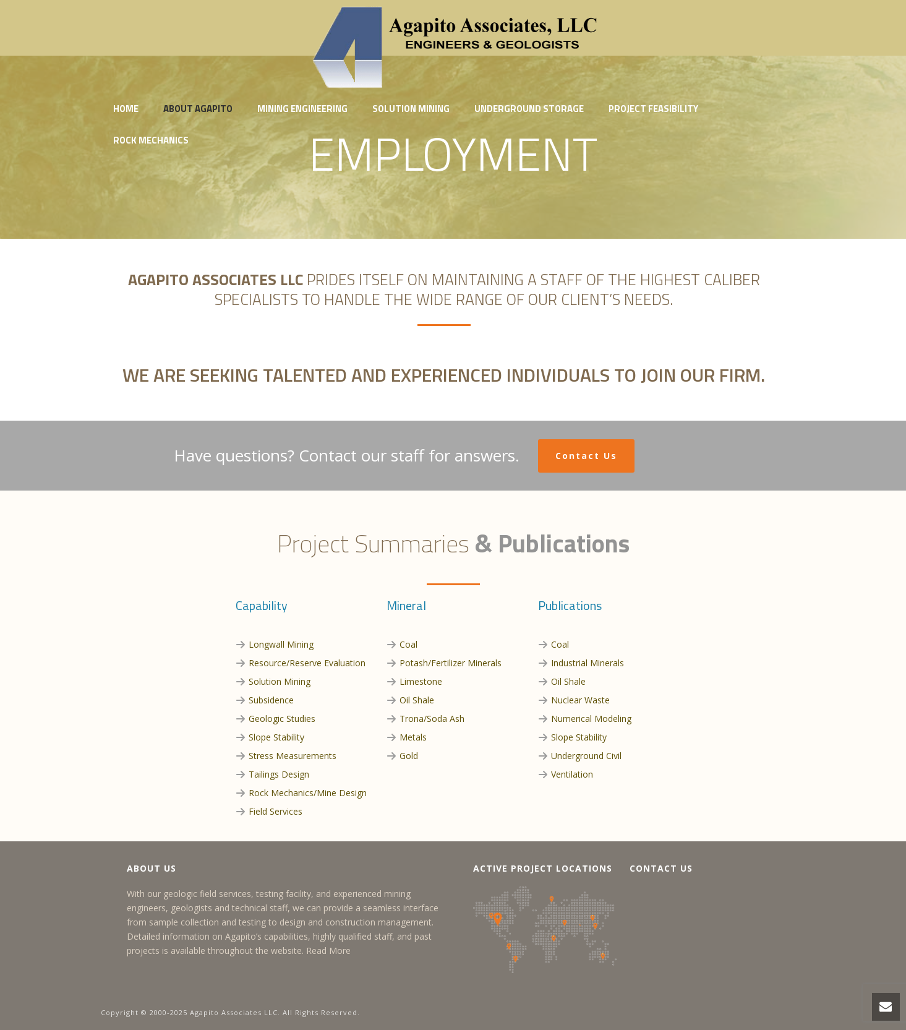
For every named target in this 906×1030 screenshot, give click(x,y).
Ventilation (572, 774)
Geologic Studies (282, 718)
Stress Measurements (292, 756)
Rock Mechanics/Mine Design (308, 793)
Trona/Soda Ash (432, 718)
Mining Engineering (302, 108)
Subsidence (271, 700)
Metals (413, 737)
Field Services (275, 811)
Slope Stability (276, 737)
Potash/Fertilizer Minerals (451, 663)
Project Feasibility (653, 108)
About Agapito (198, 108)
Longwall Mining (281, 644)
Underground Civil (586, 756)
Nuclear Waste (580, 700)
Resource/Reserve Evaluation (307, 663)
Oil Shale (417, 700)
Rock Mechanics (151, 140)
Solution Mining (411, 108)
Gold (409, 756)
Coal (408, 644)
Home (126, 108)
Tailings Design (279, 774)
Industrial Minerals (587, 663)
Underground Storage (529, 108)
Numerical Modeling (591, 718)
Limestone (421, 681)
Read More (328, 950)
